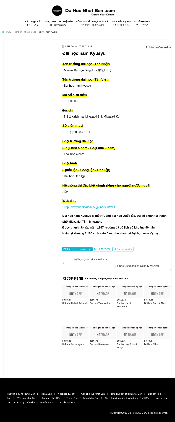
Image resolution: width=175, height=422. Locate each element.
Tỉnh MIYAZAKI (103, 249)
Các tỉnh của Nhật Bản (93, 393)
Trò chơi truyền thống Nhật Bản (82, 398)
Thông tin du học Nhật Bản (58, 23)
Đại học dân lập (124, 249)
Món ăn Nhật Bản (51, 398)
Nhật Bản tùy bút (121, 23)
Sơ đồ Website (142, 23)
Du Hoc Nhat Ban (137, 413)
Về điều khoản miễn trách (40, 402)
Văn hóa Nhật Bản (26, 398)
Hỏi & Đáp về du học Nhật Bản (92, 23)
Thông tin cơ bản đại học (78, 249)
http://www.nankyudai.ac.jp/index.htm (88, 207)
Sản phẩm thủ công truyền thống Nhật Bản (127, 398)
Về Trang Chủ (32, 23)
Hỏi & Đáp (46, 393)
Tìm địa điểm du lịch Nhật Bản (126, 393)
